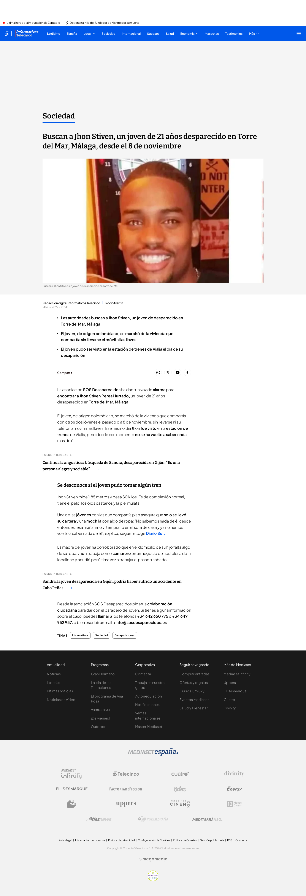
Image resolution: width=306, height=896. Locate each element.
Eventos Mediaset (194, 699)
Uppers (230, 682)
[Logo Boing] (180, 789)
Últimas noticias (60, 691)
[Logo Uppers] (126, 804)
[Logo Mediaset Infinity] (71, 773)
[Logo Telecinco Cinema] (180, 804)
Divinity (230, 708)
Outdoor (98, 726)
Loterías (53, 682)
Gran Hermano (103, 674)
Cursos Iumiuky (192, 691)
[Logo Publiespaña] (153, 819)
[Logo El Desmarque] (71, 788)
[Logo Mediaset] (153, 754)
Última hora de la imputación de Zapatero (33, 23)
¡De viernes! (100, 718)
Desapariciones (125, 635)
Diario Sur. (155, 533)
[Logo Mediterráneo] (207, 819)
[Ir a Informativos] (26, 33)
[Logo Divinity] (234, 773)
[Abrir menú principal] (298, 33)
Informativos (80, 635)
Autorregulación (148, 696)
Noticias (54, 674)
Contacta (143, 674)
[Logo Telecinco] (126, 773)
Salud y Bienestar (193, 708)
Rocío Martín (114, 302)
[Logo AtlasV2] (98, 819)
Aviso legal (65, 840)
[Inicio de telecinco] (6, 33)
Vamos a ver (100, 709)
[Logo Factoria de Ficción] (125, 789)
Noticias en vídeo (61, 699)
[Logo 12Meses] (234, 804)
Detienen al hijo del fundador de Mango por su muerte (105, 23)
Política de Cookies (185, 840)
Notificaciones (147, 704)
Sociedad (101, 635)
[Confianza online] (153, 879)
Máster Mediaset (148, 726)
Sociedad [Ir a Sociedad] (59, 115)
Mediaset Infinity (237, 674)
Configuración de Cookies (154, 840)
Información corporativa (90, 840)
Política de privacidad (121, 840)
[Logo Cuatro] (180, 773)
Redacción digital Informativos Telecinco (71, 302)
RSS (229, 840)
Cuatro (229, 699)
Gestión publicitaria (212, 840)
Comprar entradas (194, 674)
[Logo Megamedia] (155, 859)
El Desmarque (235, 691)
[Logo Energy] (234, 789)
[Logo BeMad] (71, 804)
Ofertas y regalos (193, 682)
